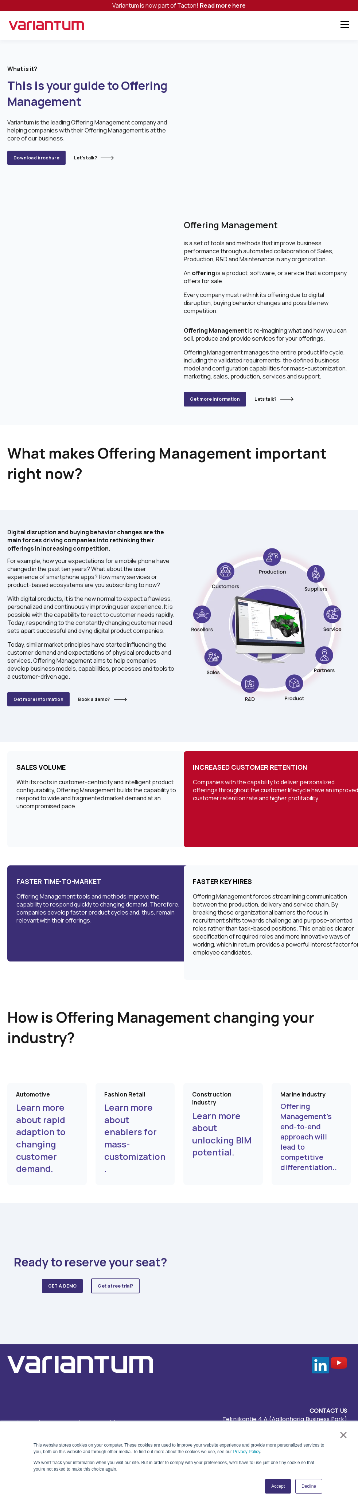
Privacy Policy (246, 1451)
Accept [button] (278, 1486)
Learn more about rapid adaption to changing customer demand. (41, 1113)
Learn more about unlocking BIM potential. (222, 1110)
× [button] (343, 1435)
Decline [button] (308, 1486)
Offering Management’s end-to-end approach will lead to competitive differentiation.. (308, 1112)
